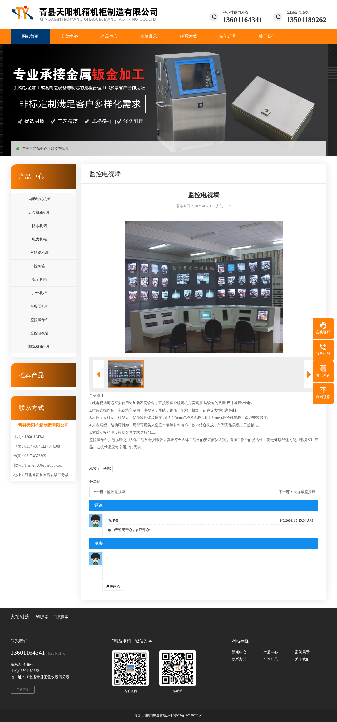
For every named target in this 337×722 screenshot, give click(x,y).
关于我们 (302, 659)
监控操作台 (39, 320)
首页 (25, 149)
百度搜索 (60, 617)
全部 (107, 469)
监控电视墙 (59, 149)
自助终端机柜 (39, 199)
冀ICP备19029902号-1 (188, 715)
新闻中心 (239, 652)
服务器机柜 (39, 306)
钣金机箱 (39, 280)
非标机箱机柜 (39, 347)
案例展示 (302, 652)
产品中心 (40, 149)
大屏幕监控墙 (297, 492)
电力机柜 (39, 239)
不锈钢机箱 (39, 253)
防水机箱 (39, 226)
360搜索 (42, 617)
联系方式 (239, 659)
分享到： (96, 482)
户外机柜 (39, 293)
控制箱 (39, 266)
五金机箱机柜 (39, 212)
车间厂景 (270, 659)
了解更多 (22, 689)
